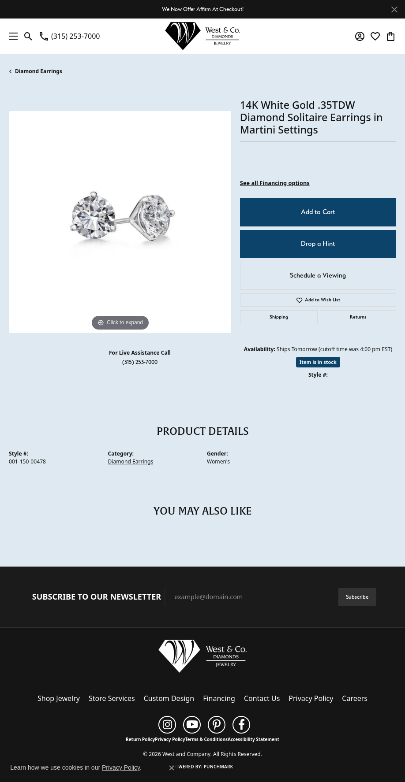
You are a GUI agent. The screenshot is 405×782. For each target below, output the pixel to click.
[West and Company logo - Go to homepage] (202, 36)
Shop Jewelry (59, 698)
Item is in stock (318, 362)
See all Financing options (275, 183)
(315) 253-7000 (140, 362)
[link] (69, 36)
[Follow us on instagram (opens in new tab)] (167, 725)
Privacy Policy (311, 698)
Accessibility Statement (253, 739)
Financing (219, 698)
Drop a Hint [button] (318, 244)
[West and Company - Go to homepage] (202, 658)
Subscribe (357, 596)
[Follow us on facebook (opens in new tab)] (241, 725)
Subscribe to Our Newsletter (96, 597)
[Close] (394, 9)
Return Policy (140, 739)
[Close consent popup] (171, 768)
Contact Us (262, 698)
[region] (120, 222)
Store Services (112, 698)
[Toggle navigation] (11, 36)
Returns (358, 317)
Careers (355, 698)
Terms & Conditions (206, 739)
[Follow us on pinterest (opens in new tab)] (216, 725)
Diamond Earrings (38, 71)
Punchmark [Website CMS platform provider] (218, 766)
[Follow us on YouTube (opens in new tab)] (192, 725)
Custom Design (169, 698)
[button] (28, 36)
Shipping (279, 317)
